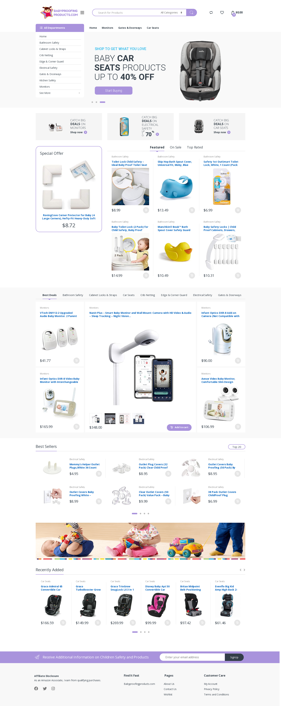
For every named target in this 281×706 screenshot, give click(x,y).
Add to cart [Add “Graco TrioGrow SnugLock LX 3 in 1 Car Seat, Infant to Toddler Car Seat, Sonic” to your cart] (132, 623)
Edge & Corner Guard (51, 61)
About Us (169, 684)
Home (42, 36)
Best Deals (49, 295)
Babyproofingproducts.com (139, 684)
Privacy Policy (211, 689)
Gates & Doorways (50, 74)
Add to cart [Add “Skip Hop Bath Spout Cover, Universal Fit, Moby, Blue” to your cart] (192, 210)
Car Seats (153, 27)
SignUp (234, 657)
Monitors (44, 86)
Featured (157, 147)
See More (45, 93)
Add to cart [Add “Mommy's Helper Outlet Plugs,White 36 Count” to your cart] (98, 474)
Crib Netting (46, 55)
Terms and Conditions (216, 694)
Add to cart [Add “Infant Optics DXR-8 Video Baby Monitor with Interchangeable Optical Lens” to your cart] (76, 427)
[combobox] (124, 12)
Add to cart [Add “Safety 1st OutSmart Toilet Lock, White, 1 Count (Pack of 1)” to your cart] (238, 210)
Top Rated (195, 147)
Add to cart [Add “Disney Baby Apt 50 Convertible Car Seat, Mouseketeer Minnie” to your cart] (167, 623)
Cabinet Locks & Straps (52, 49)
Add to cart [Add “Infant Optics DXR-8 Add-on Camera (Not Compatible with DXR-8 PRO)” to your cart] (238, 361)
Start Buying (113, 90)
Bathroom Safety (49, 42)
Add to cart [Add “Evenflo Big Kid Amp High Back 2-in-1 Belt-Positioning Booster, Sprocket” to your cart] (237, 623)
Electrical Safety (48, 67)
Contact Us (170, 689)
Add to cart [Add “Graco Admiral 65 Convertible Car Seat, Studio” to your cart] (63, 623)
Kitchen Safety (47, 80)
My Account (211, 684)
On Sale (175, 147)
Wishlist (168, 694)
